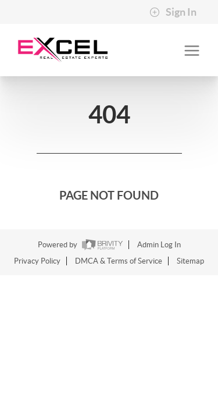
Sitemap (190, 261)
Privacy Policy (37, 261)
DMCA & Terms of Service (118, 261)
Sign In (172, 12)
